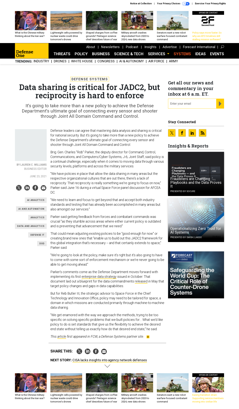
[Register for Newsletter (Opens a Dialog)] (220, 104)
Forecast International (199, 47)
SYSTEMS (182, 54)
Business (101, 54)
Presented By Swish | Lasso (186, 237)
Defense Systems (90, 79)
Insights (150, 47)
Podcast (132, 47)
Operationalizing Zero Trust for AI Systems (195, 230)
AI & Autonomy (131, 61)
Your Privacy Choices (173, 3)
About (90, 47)
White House (82, 61)
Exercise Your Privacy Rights (210, 3)
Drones (60, 61)
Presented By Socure (182, 191)
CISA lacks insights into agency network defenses (109, 360)
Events (217, 54)
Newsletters (110, 47)
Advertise (170, 47)
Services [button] (157, 54)
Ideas (200, 54)
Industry (41, 61)
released (141, 281)
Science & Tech (128, 54)
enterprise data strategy (99, 277)
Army (173, 61)
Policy (81, 54)
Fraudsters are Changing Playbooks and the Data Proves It (195, 182)
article (61, 336)
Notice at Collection (141, 3)
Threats (62, 54)
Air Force (156, 61)
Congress (106, 61)
